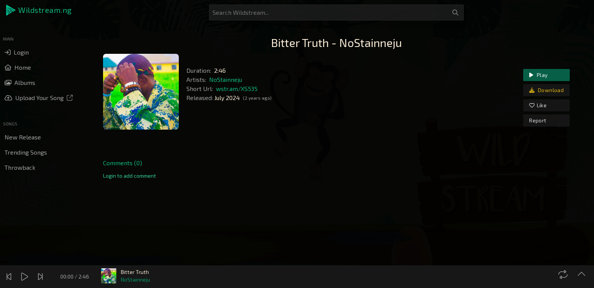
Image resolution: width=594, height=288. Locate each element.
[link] (129, 176)
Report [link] (537, 120)
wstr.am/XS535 (237, 88)
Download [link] (546, 90)
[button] (39, 10)
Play (538, 75)
